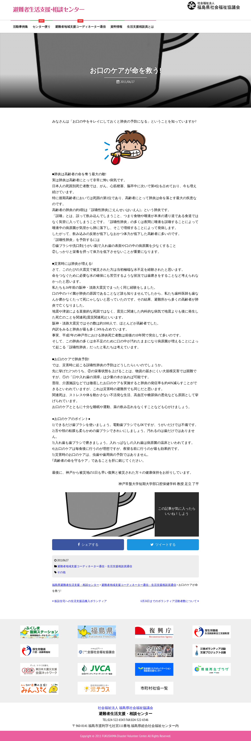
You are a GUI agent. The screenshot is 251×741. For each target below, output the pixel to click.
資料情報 (116, 27)
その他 (61, 572)
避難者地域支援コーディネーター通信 (80, 27)
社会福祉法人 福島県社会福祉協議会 (125, 708)
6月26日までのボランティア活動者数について (170, 601)
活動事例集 (20, 27)
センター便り (41, 27)
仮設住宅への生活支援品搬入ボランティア (79, 601)
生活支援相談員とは (140, 27)
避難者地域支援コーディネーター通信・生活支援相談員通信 (94, 566)
